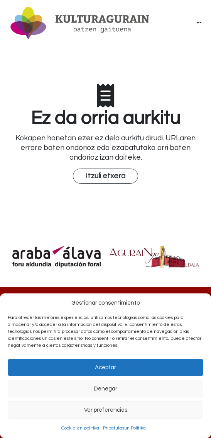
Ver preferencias (105, 410)
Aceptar (105, 367)
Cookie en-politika (80, 428)
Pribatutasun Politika (124, 428)
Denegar (105, 389)
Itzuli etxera (105, 176)
